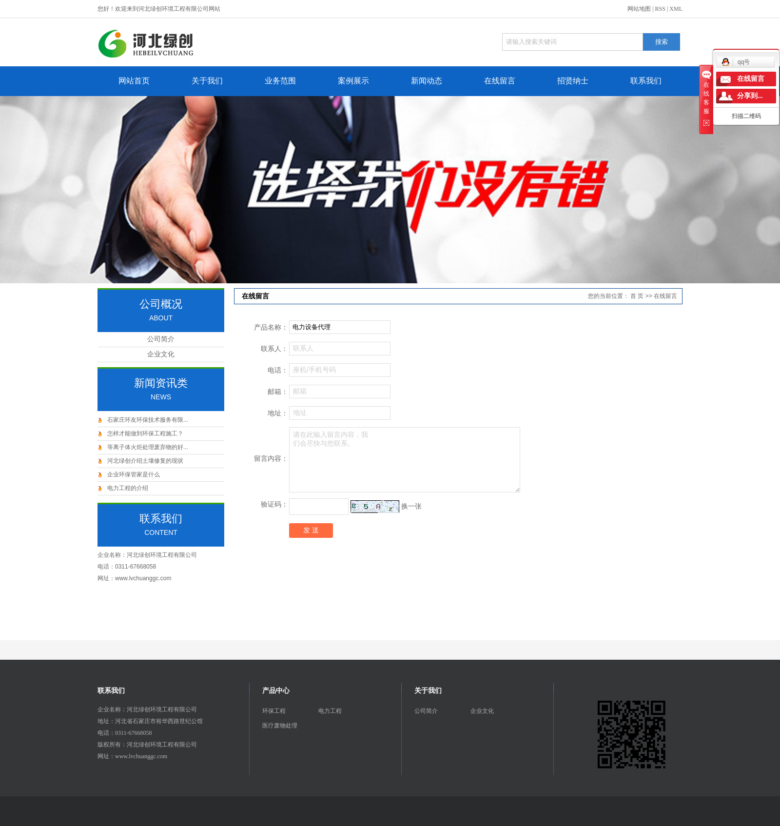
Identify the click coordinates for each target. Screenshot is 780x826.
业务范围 (280, 81)
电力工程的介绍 (127, 488)
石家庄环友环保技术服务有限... (147, 419)
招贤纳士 (572, 81)
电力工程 (330, 711)
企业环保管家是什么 (133, 474)
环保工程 (274, 711)
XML (675, 8)
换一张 (411, 506)
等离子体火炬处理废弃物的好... (147, 447)
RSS (660, 8)
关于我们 (207, 81)
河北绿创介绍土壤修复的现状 (145, 460)
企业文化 (161, 354)
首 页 (637, 296)
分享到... (750, 95)
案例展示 (353, 81)
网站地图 (639, 8)
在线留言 (499, 81)
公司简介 (161, 339)
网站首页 (134, 81)
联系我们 (646, 81)
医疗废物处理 (279, 725)
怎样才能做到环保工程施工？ (145, 433)
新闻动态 (426, 81)
